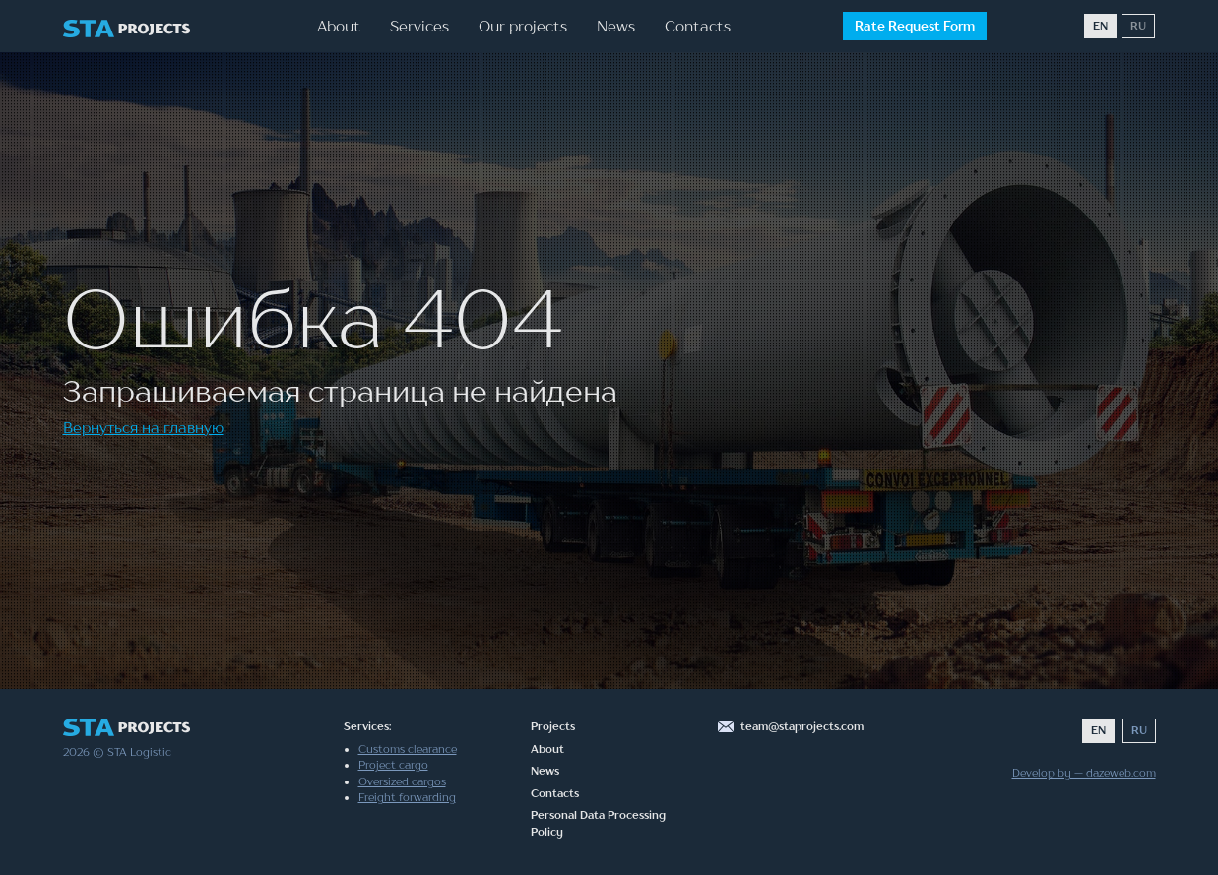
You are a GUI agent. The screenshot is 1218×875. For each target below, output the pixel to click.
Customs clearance (407, 749)
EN (1100, 25)
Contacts (698, 25)
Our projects (523, 25)
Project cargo (393, 765)
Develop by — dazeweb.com (1084, 773)
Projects (553, 726)
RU (1138, 25)
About (338, 25)
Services (419, 25)
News (616, 25)
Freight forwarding (407, 797)
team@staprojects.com (802, 726)
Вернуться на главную (143, 427)
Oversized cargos (402, 781)
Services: (367, 726)
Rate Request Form (915, 25)
